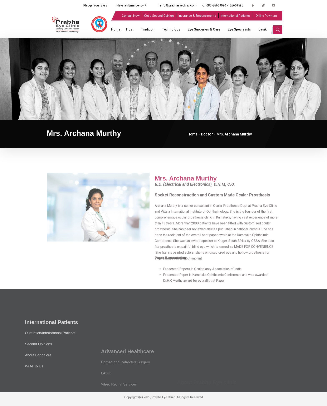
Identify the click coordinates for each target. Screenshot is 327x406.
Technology (171, 29)
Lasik (262, 29)
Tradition (148, 29)
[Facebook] (253, 5)
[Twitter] (263, 5)
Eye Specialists (239, 29)
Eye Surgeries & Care (204, 29)
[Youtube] (274, 5)
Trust (129, 29)
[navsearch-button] (277, 29)
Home (115, 29)
